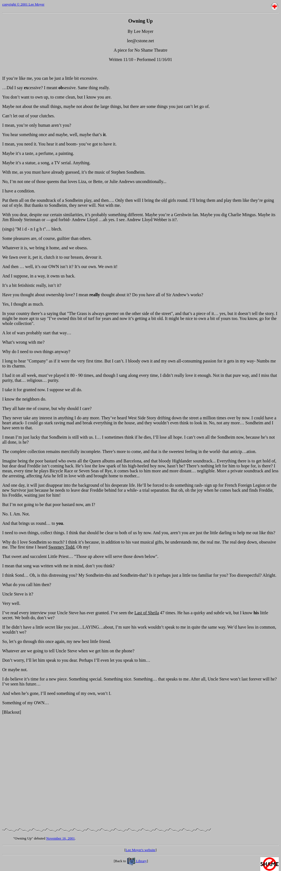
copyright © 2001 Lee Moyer (23, 4)
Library (137, 861)
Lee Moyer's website (140, 850)
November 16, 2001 (60, 838)
